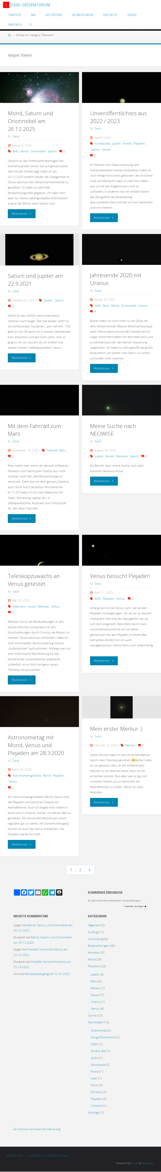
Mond (24, 151)
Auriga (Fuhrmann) (103, 1037)
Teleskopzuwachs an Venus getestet (34, 579)
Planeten (94, 966)
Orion (94, 1085)
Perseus (96, 1092)
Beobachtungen (98, 946)
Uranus (143, 305)
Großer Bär (98, 1051)
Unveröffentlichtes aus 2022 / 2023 (119, 117)
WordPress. (148, 1163)
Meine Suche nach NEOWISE (113, 429)
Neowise (122, 456)
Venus (55, 606)
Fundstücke (102, 143)
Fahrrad (52, 450)
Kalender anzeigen (135, 906)
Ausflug (93, 932)
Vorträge (93, 1112)
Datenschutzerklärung (49, 1155)
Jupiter (116, 143)
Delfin (94, 1044)
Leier (94, 1078)
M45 (98, 598)
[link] (31, 24)
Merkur (130, 745)
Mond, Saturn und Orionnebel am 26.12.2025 (31, 120)
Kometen (94, 952)
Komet (127, 143)
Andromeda (99, 1031)
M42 (16, 151)
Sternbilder (95, 1022)
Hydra (95, 1058)
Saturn (51, 151)
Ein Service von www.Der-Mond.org (36, 1129)
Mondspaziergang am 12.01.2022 (47, 974)
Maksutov (19, 606)
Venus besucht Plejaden (120, 576)
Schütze (96, 1106)
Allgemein (94, 925)
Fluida (134, 1163)
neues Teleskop (38, 606)
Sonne (106, 149)
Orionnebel (38, 151)
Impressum (14, 1155)
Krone (95, 1072)
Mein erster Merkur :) (116, 728)
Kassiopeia (98, 1065)
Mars (106, 305)
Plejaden (139, 143)
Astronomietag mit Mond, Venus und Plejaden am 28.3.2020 (36, 745)
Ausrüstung (95, 939)
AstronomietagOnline (27, 775)
